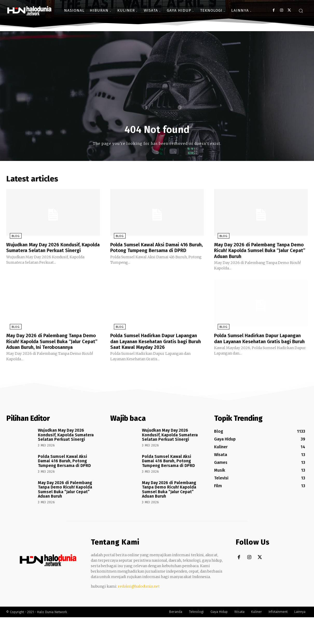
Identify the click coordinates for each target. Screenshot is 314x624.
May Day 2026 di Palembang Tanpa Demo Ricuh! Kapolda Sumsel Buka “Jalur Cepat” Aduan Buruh (255, 252)
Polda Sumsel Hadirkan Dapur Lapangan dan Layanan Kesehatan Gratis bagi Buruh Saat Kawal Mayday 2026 (154, 345)
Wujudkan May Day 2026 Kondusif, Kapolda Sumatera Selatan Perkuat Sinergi (48, 252)
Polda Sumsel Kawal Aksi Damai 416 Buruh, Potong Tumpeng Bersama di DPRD (152, 252)
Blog (12, 237)
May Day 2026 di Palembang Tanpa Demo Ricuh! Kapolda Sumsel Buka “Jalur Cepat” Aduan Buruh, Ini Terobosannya (47, 345)
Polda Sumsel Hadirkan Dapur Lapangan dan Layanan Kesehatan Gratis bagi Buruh (254, 342)
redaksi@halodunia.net (139, 593)
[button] (301, 11)
